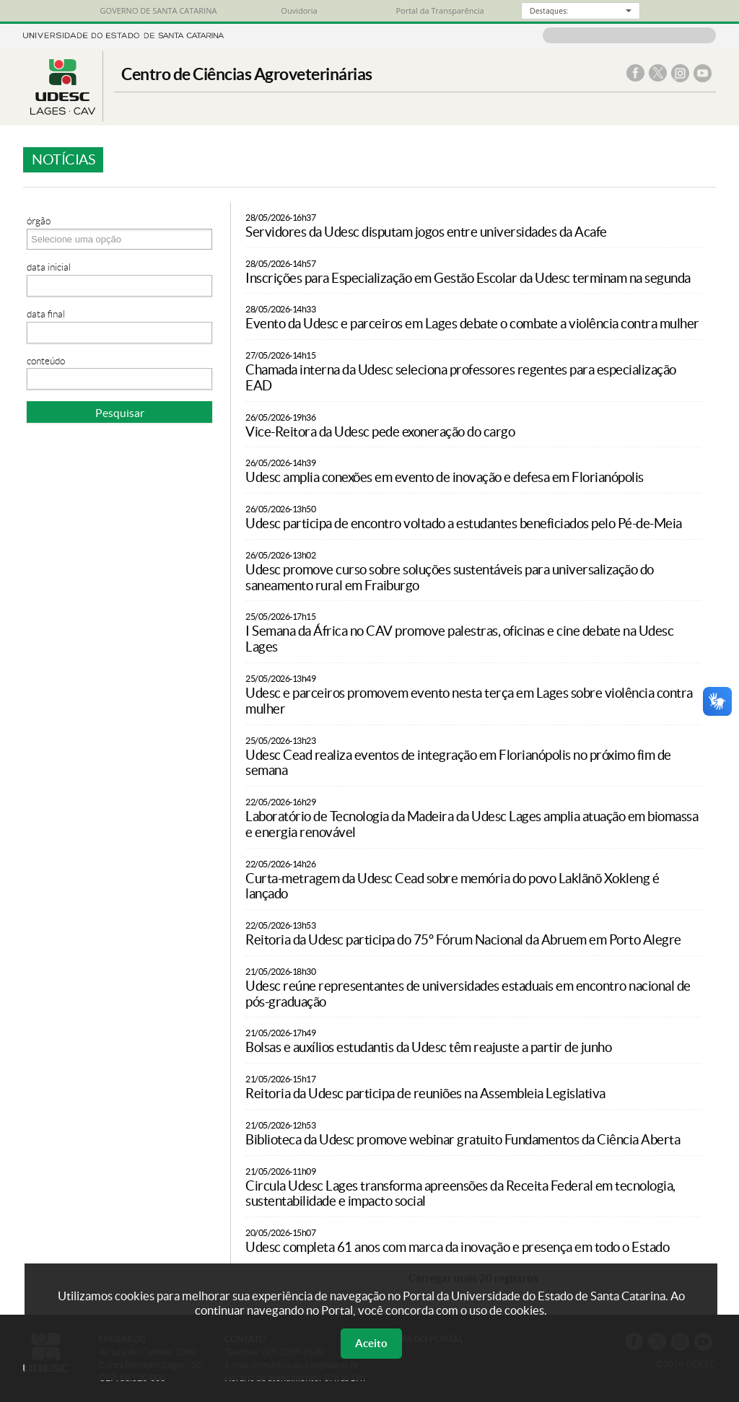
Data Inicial (49, 267)
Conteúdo (46, 361)
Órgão (39, 221)
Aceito (371, 1343)
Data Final (46, 314)
